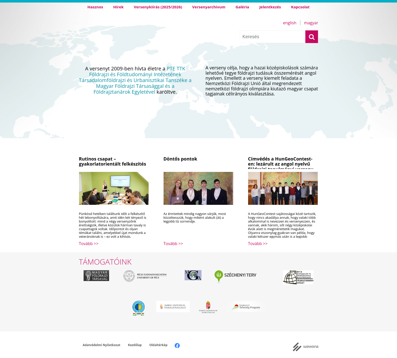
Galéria (242, 6)
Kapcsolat (300, 6)
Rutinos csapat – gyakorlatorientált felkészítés (112, 161)
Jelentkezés (270, 6)
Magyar (311, 23)
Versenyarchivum (208, 6)
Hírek (118, 6)
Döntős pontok (180, 159)
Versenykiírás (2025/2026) (158, 6)
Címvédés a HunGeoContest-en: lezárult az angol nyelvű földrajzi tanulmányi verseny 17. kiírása (280, 166)
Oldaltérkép (158, 345)
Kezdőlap (135, 345)
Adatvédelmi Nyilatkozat (102, 345)
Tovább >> (88, 243)
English (289, 23)
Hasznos (95, 6)
